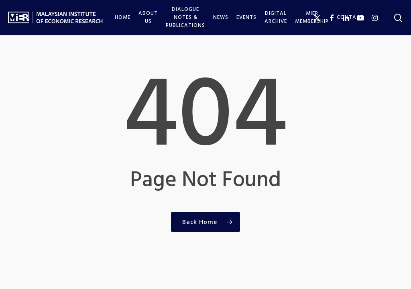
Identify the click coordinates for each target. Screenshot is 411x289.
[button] (395, 4)
